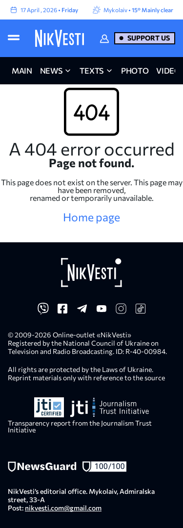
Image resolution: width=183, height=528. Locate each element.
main (22, 70)
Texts (91, 70)
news (51, 70)
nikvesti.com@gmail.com (63, 508)
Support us (148, 38)
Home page (91, 217)
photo (134, 70)
